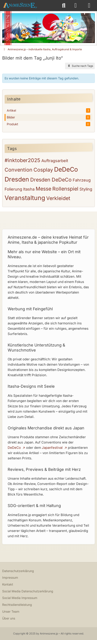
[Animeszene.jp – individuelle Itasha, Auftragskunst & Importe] (20, 5)
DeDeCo (66, 169)
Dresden (17, 179)
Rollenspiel (65, 189)
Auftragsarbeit (54, 160)
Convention (18, 170)
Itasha (29, 189)
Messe (43, 189)
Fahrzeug (82, 180)
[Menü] (89, 5)
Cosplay (43, 170)
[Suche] (63, 5)
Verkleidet (58, 198)
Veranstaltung (25, 198)
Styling (85, 189)
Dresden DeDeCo (51, 180)
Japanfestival (52, 447)
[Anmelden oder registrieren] (75, 5)
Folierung (13, 189)
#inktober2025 (22, 160)
